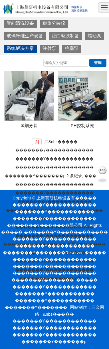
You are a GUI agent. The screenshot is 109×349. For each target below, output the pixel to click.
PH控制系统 (82, 125)
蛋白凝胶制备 (65, 35)
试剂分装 (28, 125)
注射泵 (49, 48)
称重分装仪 (54, 23)
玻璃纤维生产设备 (25, 35)
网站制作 (78, 307)
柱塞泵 (71, 48)
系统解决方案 (20, 48)
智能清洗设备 (20, 23)
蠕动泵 (94, 35)
